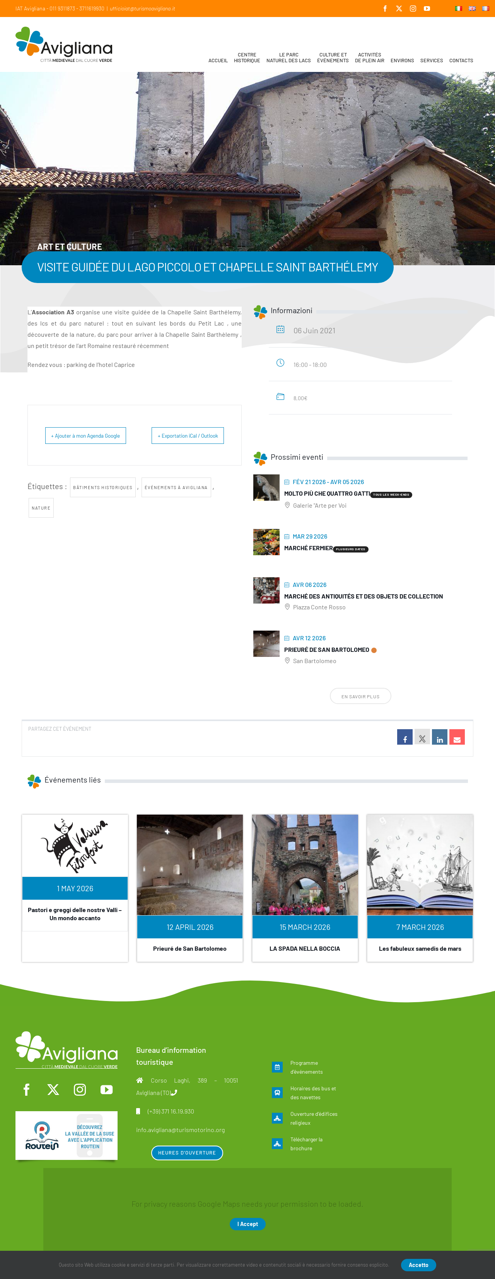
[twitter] (53, 1090)
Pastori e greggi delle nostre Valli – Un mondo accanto (75, 913)
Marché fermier (308, 547)
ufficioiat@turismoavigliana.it (142, 8)
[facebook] (26, 1090)
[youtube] (106, 1090)
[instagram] (79, 1090)
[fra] (66, 1115)
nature (41, 525)
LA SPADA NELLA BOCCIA (305, 948)
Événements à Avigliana (176, 504)
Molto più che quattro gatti (327, 493)
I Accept (247, 1224)
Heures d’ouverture (187, 1152)
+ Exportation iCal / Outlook (204, 444)
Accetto (418, 1265)
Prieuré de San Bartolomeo (326, 649)
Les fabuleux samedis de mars (420, 948)
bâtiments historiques (103, 504)
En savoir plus (360, 696)
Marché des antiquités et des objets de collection (363, 596)
